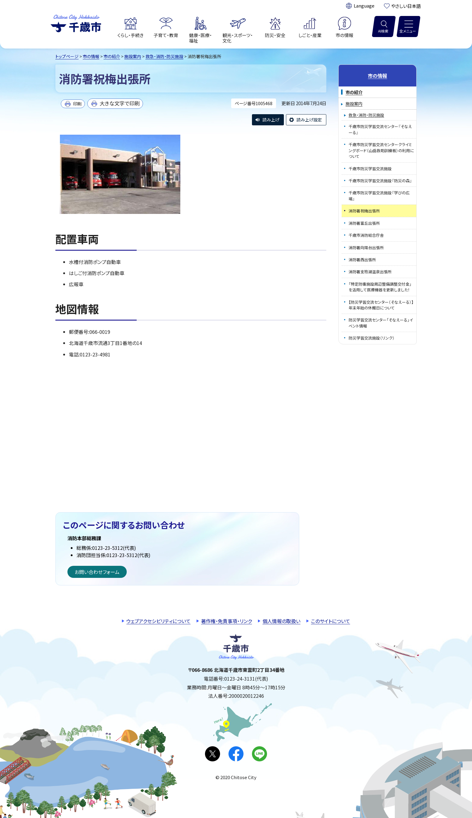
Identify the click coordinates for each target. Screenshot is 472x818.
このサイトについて (330, 621)
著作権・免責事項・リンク (226, 621)
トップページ (67, 56)
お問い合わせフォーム (97, 571)
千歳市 (76, 22)
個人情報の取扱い (281, 621)
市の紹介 (112, 56)
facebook (236, 753)
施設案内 (132, 56)
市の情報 (91, 56)
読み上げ (270, 120)
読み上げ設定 (309, 120)
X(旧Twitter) (212, 753)
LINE (259, 753)
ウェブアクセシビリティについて (158, 621)
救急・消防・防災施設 (164, 56)
